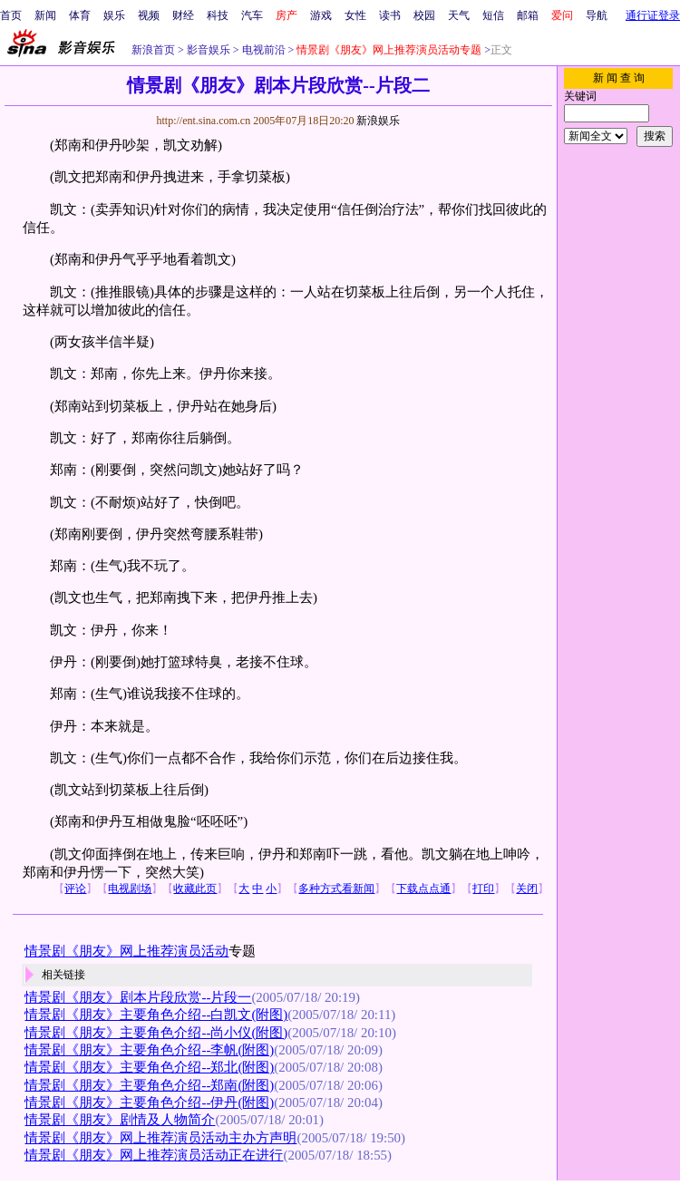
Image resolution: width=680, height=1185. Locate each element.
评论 (75, 888)
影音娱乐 (208, 50)
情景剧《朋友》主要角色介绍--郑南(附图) (149, 1085)
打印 (483, 888)
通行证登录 (653, 15)
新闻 (45, 15)
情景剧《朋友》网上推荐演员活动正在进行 (153, 1155)
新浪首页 (153, 50)
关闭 (527, 888)
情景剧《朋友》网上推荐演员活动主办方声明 (160, 1138)
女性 (355, 15)
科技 (217, 15)
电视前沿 (262, 50)
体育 (80, 15)
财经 (183, 15)
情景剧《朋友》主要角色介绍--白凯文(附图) (155, 1014)
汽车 (252, 15)
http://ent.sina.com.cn (204, 120)
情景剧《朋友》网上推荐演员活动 (126, 951)
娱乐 (114, 15)
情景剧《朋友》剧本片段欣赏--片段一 (137, 997)
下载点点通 (423, 888)
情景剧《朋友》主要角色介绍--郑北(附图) (149, 1067)
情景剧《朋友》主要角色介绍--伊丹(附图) (149, 1102)
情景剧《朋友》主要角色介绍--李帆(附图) (149, 1050)
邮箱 (528, 15)
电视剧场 (129, 888)
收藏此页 (195, 888)
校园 (424, 15)
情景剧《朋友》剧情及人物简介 (119, 1119)
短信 (493, 15)
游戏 (321, 15)
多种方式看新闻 (336, 888)
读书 (390, 15)
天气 (459, 15)
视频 (149, 15)
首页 (11, 15)
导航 (596, 15)
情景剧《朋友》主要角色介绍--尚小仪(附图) (155, 1032)
